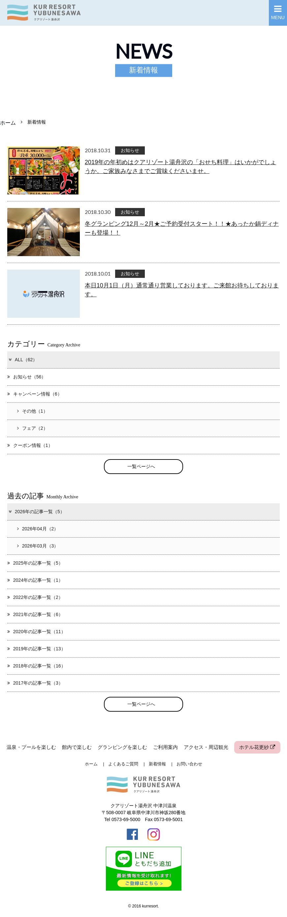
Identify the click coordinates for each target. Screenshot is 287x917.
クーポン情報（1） (30, 445)
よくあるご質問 (123, 763)
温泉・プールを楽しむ (31, 747)
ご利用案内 (165, 747)
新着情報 (157, 763)
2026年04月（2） (38, 528)
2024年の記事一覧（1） (35, 580)
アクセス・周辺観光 (206, 747)
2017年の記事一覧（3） (35, 683)
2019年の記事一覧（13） (36, 648)
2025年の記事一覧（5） (35, 563)
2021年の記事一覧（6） (35, 614)
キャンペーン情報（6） (34, 394)
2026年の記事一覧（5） (36, 511)
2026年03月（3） (38, 545)
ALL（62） (23, 359)
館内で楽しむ (77, 747)
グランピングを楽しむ (122, 747)
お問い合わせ (189, 763)
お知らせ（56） (26, 376)
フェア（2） (32, 428)
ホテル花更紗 (257, 747)
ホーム (8, 123)
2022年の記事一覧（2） (35, 597)
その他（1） (32, 411)
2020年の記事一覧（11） (36, 631)
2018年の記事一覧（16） (36, 665)
